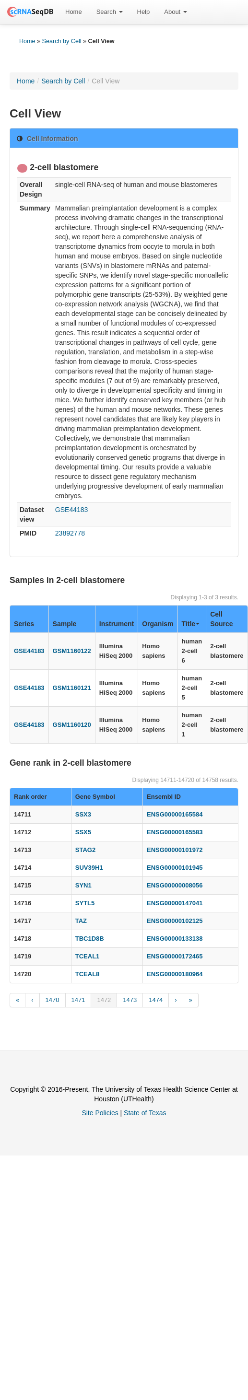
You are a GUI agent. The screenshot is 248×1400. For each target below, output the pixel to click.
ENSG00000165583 (174, 832)
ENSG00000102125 (174, 920)
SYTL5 (84, 903)
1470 (52, 999)
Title (191, 624)
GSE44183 (71, 509)
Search (109, 11)
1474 (156, 999)
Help (143, 11)
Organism (157, 624)
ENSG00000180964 (174, 974)
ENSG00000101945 (174, 867)
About (175, 11)
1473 (130, 999)
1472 (104, 999)
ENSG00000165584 (174, 814)
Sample (65, 624)
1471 (78, 999)
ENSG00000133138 (174, 938)
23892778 (70, 533)
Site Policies (100, 1113)
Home (73, 11)
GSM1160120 (72, 724)
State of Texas (145, 1113)
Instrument (116, 624)
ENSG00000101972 (174, 849)
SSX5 (83, 832)
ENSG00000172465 (174, 956)
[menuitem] (73, 12)
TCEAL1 (87, 956)
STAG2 (85, 849)
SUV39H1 (89, 867)
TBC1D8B (89, 938)
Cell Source (221, 619)
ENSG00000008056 (174, 885)
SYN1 (83, 885)
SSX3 (83, 814)
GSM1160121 (72, 687)
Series (24, 624)
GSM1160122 (72, 650)
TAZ (81, 920)
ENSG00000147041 (174, 903)
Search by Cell (62, 41)
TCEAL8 (87, 974)
